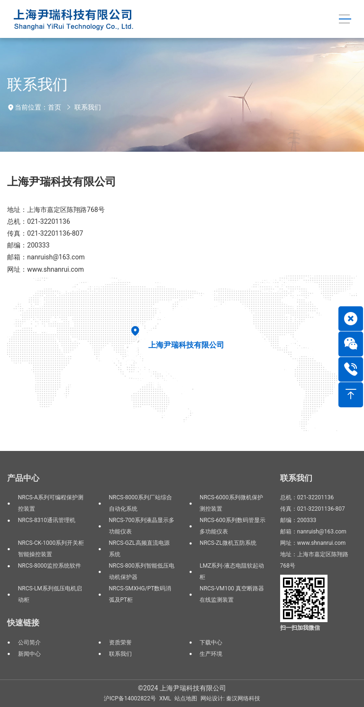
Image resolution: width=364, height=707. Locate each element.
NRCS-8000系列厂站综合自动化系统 (140, 503)
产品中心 (23, 478)
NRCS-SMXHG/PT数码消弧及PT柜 (140, 594)
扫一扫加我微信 (300, 627)
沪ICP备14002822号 (130, 698)
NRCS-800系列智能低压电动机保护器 (141, 571)
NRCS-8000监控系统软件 (49, 565)
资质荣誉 (120, 642)
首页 (54, 107)
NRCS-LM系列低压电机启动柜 (50, 594)
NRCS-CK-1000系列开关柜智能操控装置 (51, 549)
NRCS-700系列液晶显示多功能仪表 (141, 526)
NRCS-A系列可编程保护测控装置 (50, 503)
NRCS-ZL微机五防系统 (228, 543)
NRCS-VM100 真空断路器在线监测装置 (232, 594)
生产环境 (211, 654)
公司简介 (29, 642)
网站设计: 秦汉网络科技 (230, 698)
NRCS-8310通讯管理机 (46, 520)
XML (165, 698)
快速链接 (23, 622)
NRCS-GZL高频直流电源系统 (139, 549)
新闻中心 (29, 654)
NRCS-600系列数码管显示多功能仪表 (232, 526)
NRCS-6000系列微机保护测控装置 (231, 503)
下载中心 (211, 642)
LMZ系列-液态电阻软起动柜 (232, 571)
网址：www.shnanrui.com (45, 269)
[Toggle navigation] (344, 19)
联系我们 (87, 107)
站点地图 (185, 698)
